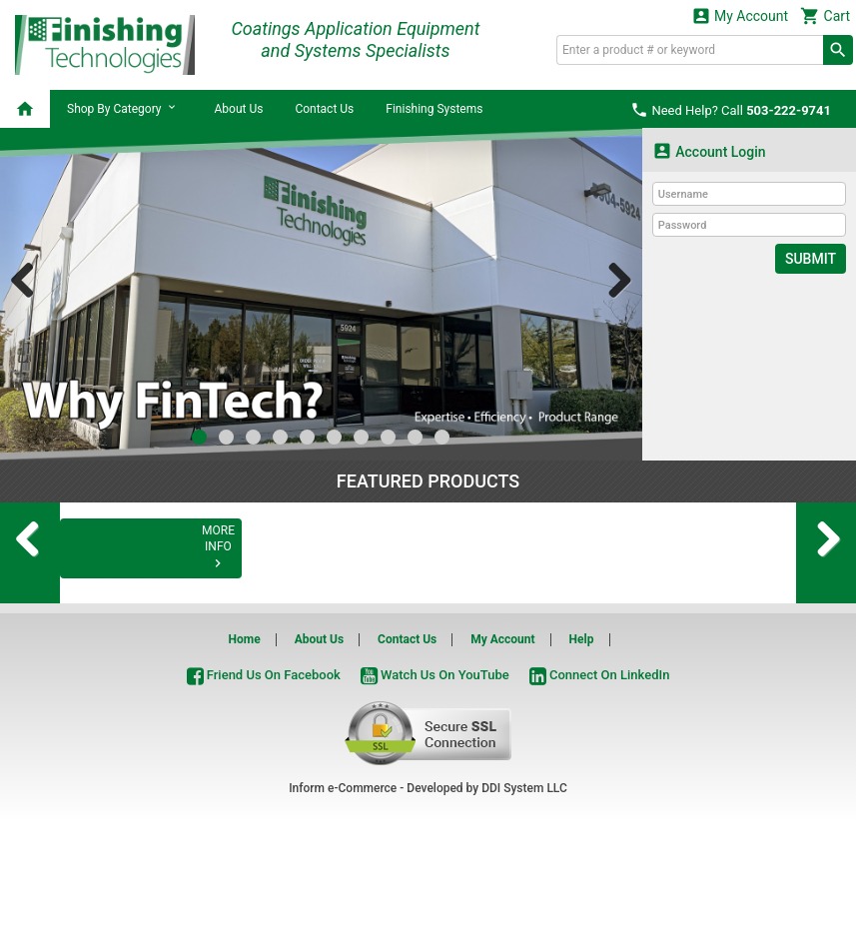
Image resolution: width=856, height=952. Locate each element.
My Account (740, 15)
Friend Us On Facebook (264, 808)
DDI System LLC (524, 922)
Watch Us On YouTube (435, 808)
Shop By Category (124, 108)
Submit (810, 259)
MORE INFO (150, 697)
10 (441, 437)
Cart (825, 15)
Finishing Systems (434, 109)
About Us (238, 109)
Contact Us (324, 109)
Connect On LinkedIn (599, 808)
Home (245, 773)
